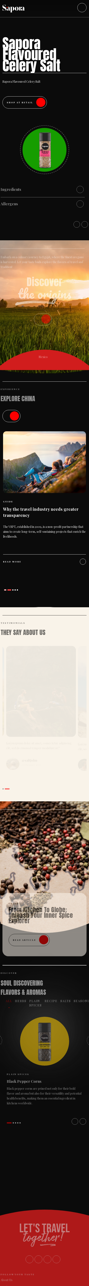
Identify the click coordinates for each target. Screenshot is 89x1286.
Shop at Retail (26, 102)
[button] (6, 590)
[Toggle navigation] (82, 7)
